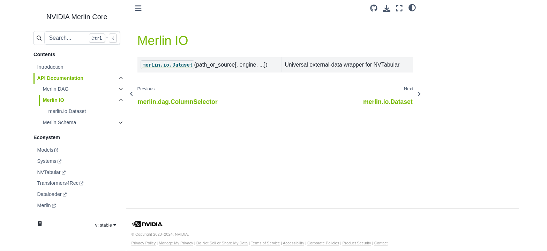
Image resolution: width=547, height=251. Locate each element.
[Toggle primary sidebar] (138, 8)
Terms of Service (265, 243)
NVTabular (48, 172)
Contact (381, 243)
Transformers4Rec (57, 183)
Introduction (50, 67)
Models (45, 150)
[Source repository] (373, 8)
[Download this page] (386, 8)
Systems (46, 161)
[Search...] (82, 38)
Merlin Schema (59, 122)
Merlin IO (53, 100)
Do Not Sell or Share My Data (222, 243)
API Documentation (60, 78)
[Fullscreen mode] (399, 8)
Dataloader (49, 194)
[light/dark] (412, 7)
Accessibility (293, 243)
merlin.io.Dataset (67, 111)
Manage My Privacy (176, 243)
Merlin (44, 205)
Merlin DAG (55, 89)
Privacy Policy (144, 243)
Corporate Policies (323, 243)
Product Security (356, 243)
